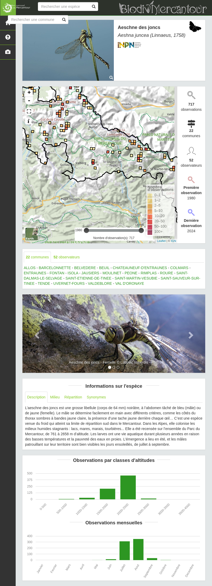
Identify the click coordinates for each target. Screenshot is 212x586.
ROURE (166, 273)
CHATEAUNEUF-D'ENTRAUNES (140, 268)
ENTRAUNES (35, 273)
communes (37, 257)
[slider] (86, 230)
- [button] (29, 101)
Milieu (55, 397)
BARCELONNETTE (55, 268)
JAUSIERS (90, 273)
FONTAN (57, 273)
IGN (173, 240)
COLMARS (179, 268)
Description (36, 397)
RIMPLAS (149, 273)
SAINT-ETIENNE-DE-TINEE (88, 278)
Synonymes (96, 397)
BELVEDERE (85, 268)
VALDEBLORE (100, 283)
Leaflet (161, 240)
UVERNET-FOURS (69, 283)
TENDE (44, 283)
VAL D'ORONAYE (129, 283)
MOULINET (112, 273)
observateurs (67, 257)
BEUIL (104, 268)
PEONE (131, 273)
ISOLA (73, 273)
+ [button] (29, 93)
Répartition (73, 397)
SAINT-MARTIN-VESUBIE (136, 278)
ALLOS (30, 268)
